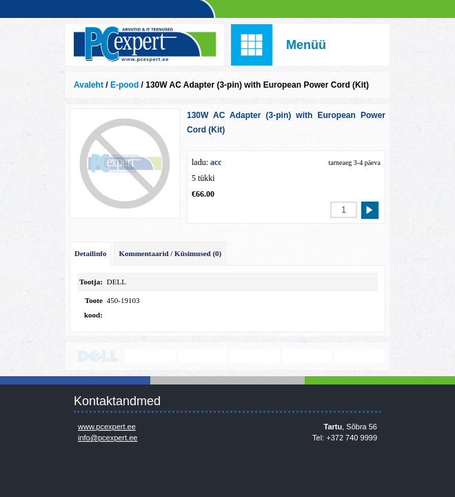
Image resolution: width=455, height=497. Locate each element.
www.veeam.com (255, 356)
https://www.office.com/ (359, 356)
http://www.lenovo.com (150, 356)
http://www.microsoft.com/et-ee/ (202, 356)
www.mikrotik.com (307, 356)
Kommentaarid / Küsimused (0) (170, 253)
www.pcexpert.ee (107, 426)
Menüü (306, 45)
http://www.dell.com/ (97, 356)
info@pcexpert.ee (107, 437)
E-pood (124, 85)
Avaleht (88, 85)
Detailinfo (90, 253)
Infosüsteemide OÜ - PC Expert (144, 45)
